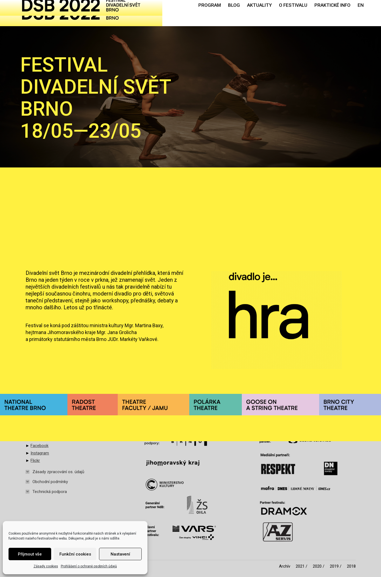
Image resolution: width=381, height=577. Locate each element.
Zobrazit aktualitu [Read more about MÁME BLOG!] (266, 247)
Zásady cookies (46, 566)
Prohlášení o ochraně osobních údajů (89, 566)
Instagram (40, 453)
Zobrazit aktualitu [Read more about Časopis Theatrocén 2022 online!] (45, 232)
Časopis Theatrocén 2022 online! (76, 191)
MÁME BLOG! (268, 191)
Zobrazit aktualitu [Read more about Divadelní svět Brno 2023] (155, 232)
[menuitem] (209, 13)
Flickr (35, 460)
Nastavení (120, 554)
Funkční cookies (75, 554)
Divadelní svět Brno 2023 (175, 191)
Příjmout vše (30, 554)
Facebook (39, 445)
